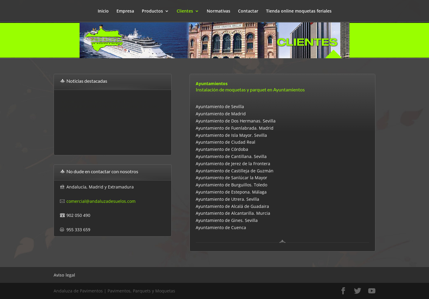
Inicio (103, 11)
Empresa (125, 11)
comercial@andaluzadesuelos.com (101, 201)
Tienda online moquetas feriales (299, 11)
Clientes (185, 11)
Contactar (248, 11)
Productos (152, 11)
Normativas (218, 11)
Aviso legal (64, 275)
